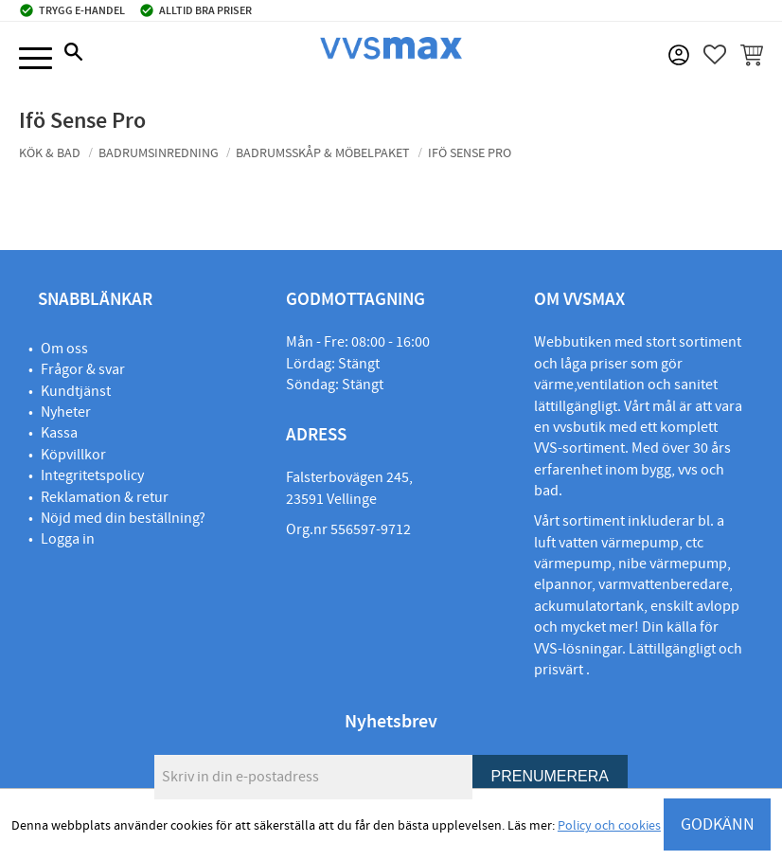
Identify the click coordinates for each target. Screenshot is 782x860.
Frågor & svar (83, 369)
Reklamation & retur (105, 497)
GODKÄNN (718, 824)
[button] (35, 59)
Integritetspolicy (92, 475)
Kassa (59, 432)
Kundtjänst (76, 391)
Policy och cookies (609, 825)
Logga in (68, 538)
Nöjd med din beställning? (123, 518)
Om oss (64, 348)
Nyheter (66, 412)
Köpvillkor (73, 454)
